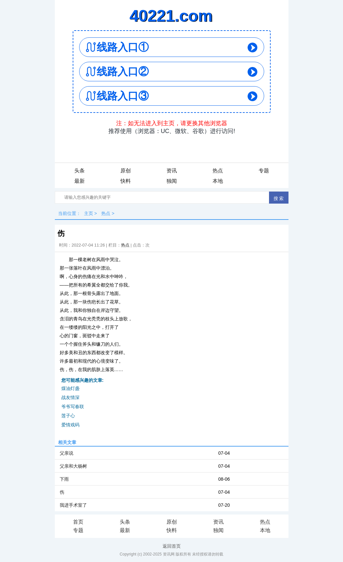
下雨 (64, 479)
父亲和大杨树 (73, 466)
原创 (125, 170)
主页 (88, 213)
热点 (218, 170)
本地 (218, 181)
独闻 (171, 181)
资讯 (171, 170)
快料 (125, 181)
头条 (79, 170)
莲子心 (68, 415)
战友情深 (70, 397)
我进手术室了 (73, 505)
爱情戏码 (70, 424)
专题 (264, 170)
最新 (79, 181)
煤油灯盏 (70, 388)
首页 (78, 522)
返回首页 (172, 546)
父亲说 (66, 453)
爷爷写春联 (72, 406)
